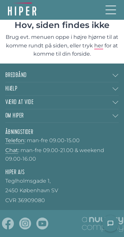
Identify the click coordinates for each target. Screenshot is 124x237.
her (98, 45)
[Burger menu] (110, 10)
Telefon (14, 140)
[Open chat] (110, 223)
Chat (11, 150)
